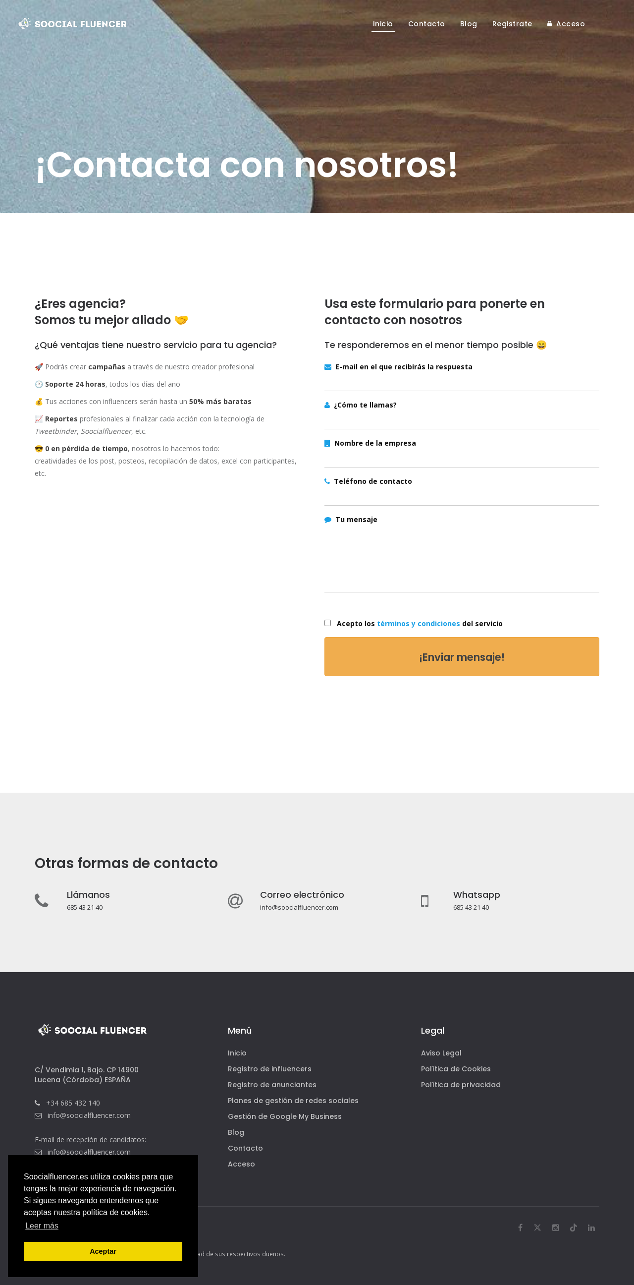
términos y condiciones (418, 623)
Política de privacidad (461, 1085)
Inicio (237, 1053)
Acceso (241, 1164)
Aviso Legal (441, 1053)
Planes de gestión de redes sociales (293, 1101)
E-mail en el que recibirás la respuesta (398, 366)
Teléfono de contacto (368, 481)
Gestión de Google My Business (285, 1116)
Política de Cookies (456, 1069)
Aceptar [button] (103, 1251)
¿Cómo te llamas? (360, 404)
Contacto (245, 1148)
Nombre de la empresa (370, 443)
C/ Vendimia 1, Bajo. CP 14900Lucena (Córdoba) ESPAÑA (87, 1075)
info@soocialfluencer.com (299, 907)
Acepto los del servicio (418, 623)
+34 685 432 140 (73, 1103)
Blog (236, 1132)
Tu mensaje (350, 519)
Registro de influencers (270, 1069)
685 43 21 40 (85, 907)
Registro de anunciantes (272, 1085)
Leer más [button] (41, 1226)
